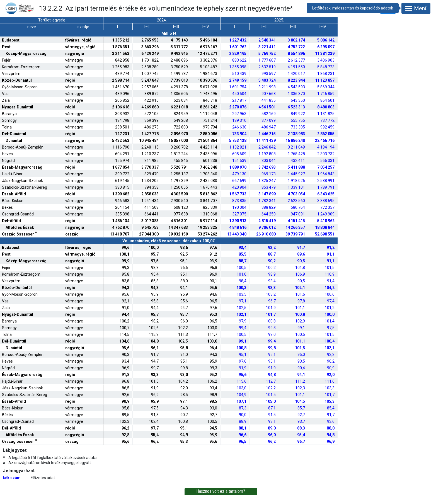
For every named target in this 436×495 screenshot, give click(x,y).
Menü (416, 8)
